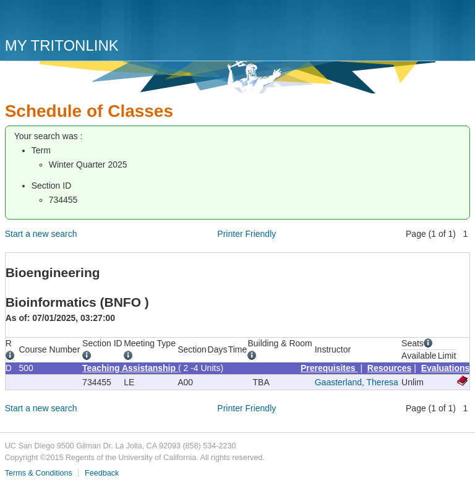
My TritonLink (62, 45)
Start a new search (41, 234)
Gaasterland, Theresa (356, 382)
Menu (457, 23)
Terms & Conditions (38, 473)
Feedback (102, 473)
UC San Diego (76, 20)
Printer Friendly (246, 234)
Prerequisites (329, 368)
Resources (389, 368)
